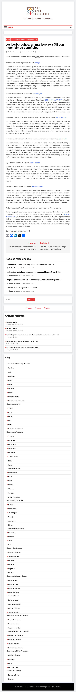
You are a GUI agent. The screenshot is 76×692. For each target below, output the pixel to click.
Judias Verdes (13, 457)
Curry (10, 663)
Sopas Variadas (13, 593)
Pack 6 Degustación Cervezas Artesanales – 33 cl (22, 347)
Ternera (10, 408)
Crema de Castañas (14, 604)
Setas (10, 465)
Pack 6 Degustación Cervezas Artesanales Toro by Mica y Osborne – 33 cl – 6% (32, 335)
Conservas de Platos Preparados (17, 651)
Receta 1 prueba (11, 328)
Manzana (11, 485)
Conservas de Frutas (13, 468)
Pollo (10, 412)
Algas (10, 384)
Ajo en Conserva (13, 644)
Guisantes (11, 453)
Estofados (11, 659)
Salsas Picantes (13, 556)
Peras (10, 477)
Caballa (10, 393)
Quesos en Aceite (14, 628)
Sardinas (11, 368)
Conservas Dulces (13, 596)
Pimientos (11, 440)
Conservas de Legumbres (15, 528)
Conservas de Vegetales (15, 432)
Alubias (10, 541)
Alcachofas (12, 449)
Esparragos (12, 444)
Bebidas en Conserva (14, 671)
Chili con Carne (13, 667)
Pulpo (10, 380)
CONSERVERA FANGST (53, 100)
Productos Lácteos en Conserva (17, 615)
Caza (10, 425)
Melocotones (12, 472)
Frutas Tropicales (14, 497)
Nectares (11, 679)
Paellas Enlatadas (14, 655)
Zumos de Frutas (13, 675)
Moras (10, 525)
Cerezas (11, 493)
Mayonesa (11, 569)
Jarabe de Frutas (13, 612)
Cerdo (10, 416)
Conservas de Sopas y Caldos (17, 576)
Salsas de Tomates (14, 552)
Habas (10, 545)
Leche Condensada (14, 620)
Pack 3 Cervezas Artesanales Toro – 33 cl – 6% (22, 341)
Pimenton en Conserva (15, 648)
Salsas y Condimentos (14, 548)
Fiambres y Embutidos (15, 429)
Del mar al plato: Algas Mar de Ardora (22, 288)
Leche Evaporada (14, 624)
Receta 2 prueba (11, 322)
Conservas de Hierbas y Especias (18, 631)
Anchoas (11, 388)
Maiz (9, 461)
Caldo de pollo (13, 580)
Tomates (11, 436)
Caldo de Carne (13, 584)
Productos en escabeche (16, 401)
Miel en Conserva (14, 608)
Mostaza (11, 573)
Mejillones (11, 376)
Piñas (10, 481)
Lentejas (11, 537)
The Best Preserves (13, 52)
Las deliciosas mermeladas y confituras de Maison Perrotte (30, 264)
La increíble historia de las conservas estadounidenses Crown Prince (34, 272)
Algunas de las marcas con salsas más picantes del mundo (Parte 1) (34, 280)
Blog (8, 40)
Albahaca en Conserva (15, 635)
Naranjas (11, 517)
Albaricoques (12, 513)
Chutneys (11, 560)
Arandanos (11, 521)
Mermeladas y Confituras (15, 500)
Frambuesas (12, 509)
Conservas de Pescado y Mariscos (24, 40)
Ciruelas (11, 489)
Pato (9, 421)
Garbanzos (11, 533)
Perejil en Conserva (14, 639)
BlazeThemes (56, 687)
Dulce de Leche (13, 600)
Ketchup (11, 565)
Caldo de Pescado (14, 588)
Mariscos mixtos (13, 397)
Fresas (10, 505)
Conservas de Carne (13, 404)
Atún (9, 372)
